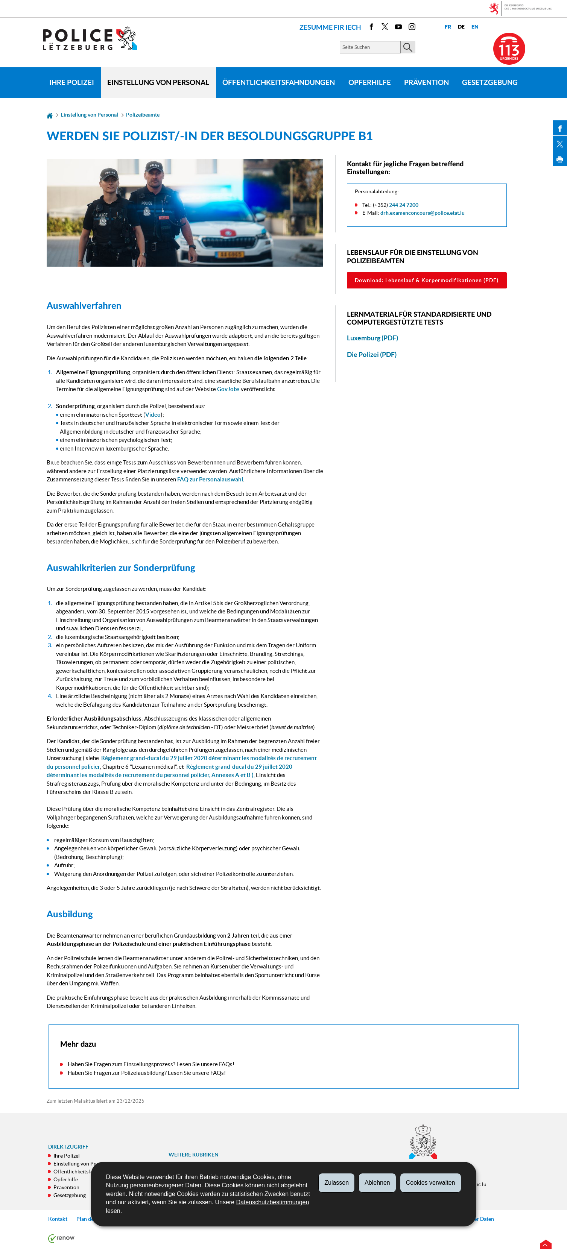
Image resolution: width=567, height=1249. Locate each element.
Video (153, 414)
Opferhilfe (369, 82)
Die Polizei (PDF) (372, 354)
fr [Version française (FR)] (447, 27)
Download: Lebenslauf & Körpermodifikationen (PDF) (427, 280)
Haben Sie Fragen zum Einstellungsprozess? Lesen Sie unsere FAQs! (151, 1064)
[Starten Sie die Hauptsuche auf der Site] (408, 47)
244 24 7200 (403, 205)
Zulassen (336, 1182)
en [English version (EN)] (474, 27)
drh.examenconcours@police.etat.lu (422, 213)
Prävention (426, 82)
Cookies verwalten (430, 1182)
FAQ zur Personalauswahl (210, 479)
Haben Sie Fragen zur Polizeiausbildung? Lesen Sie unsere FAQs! (147, 1073)
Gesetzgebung (490, 82)
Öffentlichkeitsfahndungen (278, 82)
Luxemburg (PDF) (372, 338)
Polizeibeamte (143, 115)
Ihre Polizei (71, 82)
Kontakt (57, 1219)
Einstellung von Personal (158, 82)
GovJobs (228, 389)
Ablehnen (377, 1182)
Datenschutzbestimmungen (272, 1202)
